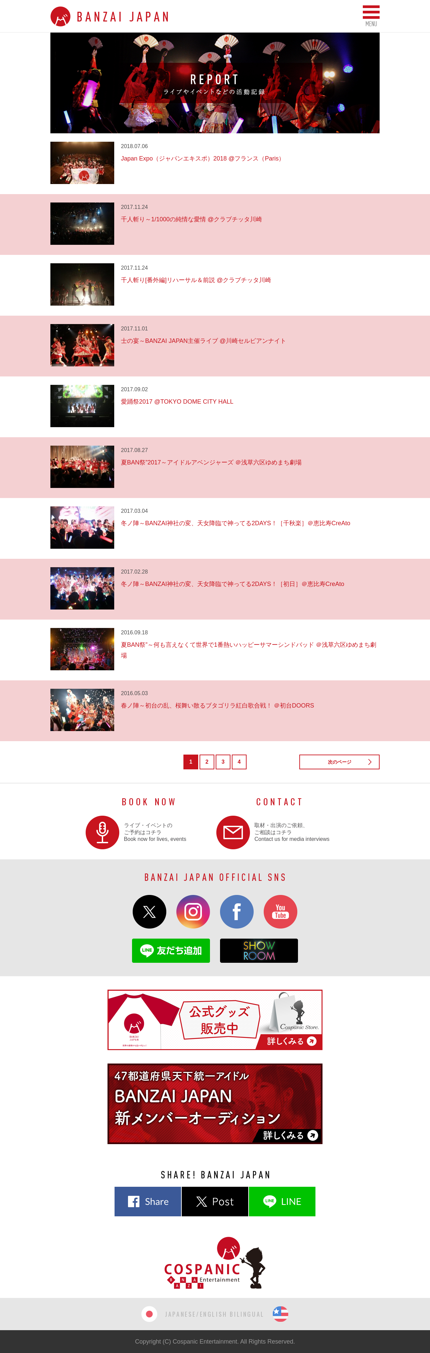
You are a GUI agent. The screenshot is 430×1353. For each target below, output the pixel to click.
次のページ (339, 762)
